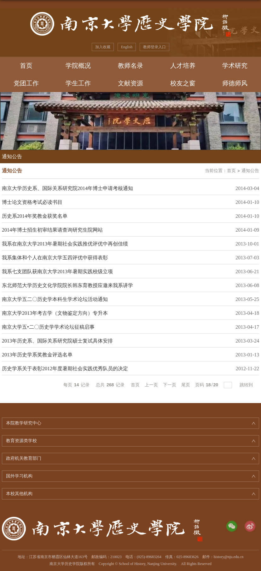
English (127, 47)
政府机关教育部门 (23, 458)
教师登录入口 (154, 47)
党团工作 (26, 83)
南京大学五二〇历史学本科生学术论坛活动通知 (55, 299)
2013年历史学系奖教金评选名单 (37, 354)
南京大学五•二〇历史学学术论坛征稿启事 (48, 327)
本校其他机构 (19, 493)
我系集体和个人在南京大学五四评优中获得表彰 (55, 257)
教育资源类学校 (21, 440)
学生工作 (78, 83)
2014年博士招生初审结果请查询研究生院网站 (52, 230)
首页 (26, 65)
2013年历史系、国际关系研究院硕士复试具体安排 (57, 340)
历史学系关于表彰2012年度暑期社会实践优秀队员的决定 (65, 368)
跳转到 (247, 384)
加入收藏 (102, 47)
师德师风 (234, 83)
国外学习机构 (19, 476)
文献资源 (130, 83)
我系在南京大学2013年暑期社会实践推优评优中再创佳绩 (65, 243)
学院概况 (78, 65)
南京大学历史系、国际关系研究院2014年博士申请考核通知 (67, 188)
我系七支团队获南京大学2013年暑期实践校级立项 (57, 271)
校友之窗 (182, 83)
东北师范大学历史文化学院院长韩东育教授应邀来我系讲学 (67, 285)
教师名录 (130, 65)
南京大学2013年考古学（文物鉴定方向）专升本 (55, 313)
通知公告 (250, 170)
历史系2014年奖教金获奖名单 (34, 216)
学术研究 (234, 65)
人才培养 (182, 65)
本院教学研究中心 (23, 423)
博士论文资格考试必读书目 (32, 202)
